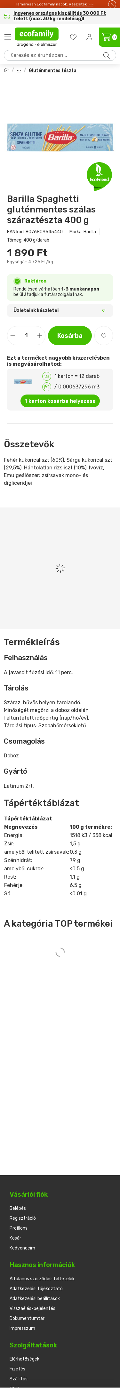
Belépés (18, 1208)
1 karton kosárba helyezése (60, 401)
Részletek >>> (81, 4)
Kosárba (70, 335)
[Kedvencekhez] (103, 335)
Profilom (18, 1228)
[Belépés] (89, 37)
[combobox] (60, 55)
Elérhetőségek (24, 1359)
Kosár (15, 1238)
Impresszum (22, 1328)
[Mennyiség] (26, 335)
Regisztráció (23, 1218)
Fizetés (17, 1369)
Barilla (90, 232)
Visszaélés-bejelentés (32, 1308)
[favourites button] (73, 37)
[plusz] (39, 335)
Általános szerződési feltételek (42, 1278)
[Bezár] (112, 4)
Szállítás (19, 1379)
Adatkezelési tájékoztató (36, 1288)
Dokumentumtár (27, 1318)
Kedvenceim (22, 1248)
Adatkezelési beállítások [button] (35, 1298)
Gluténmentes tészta (52, 70)
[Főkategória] (6, 71)
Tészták (19, 71)
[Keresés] (106, 55)
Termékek (8, 37)
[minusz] (12, 335)
